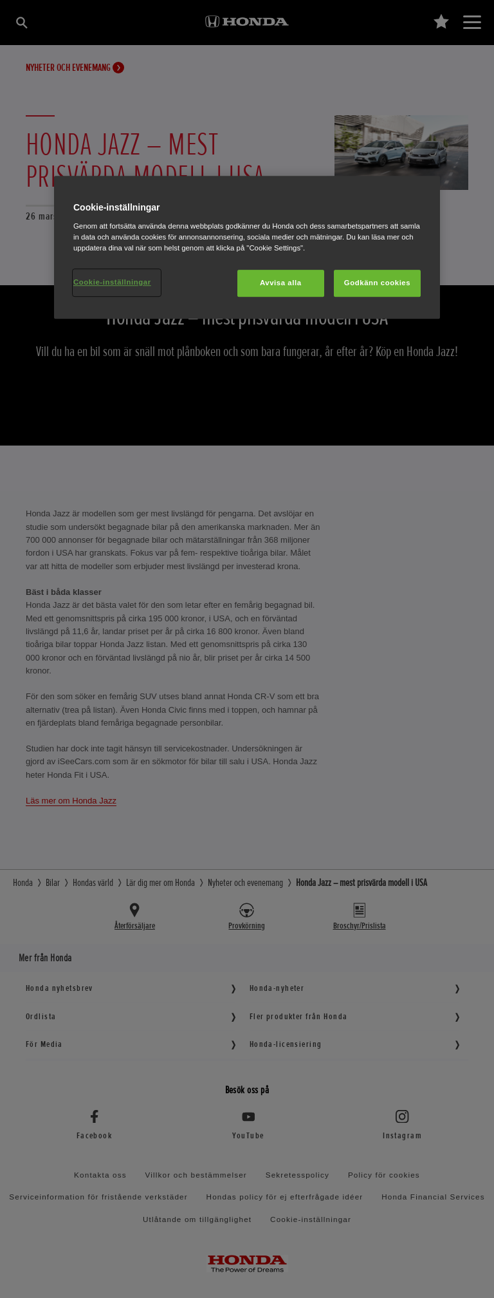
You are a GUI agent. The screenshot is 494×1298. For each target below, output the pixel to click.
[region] (247, 247)
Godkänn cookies (377, 283)
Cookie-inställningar (112, 282)
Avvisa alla (281, 283)
